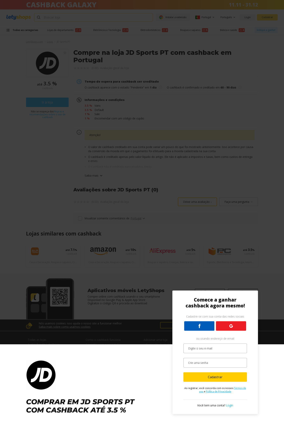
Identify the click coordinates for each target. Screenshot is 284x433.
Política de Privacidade (218, 391)
